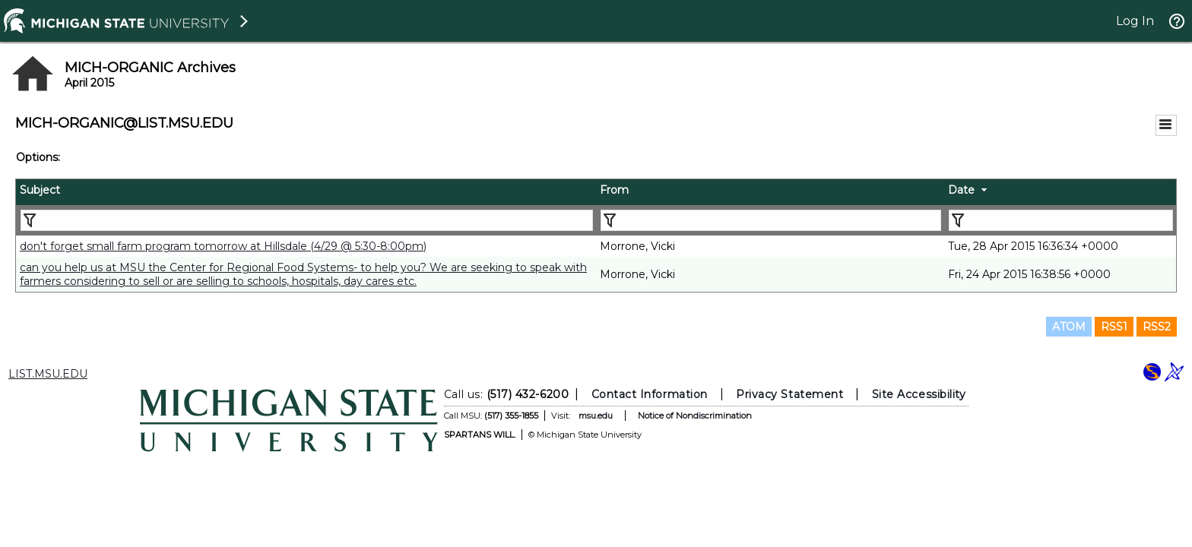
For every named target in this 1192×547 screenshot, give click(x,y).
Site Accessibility (919, 394)
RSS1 (1114, 327)
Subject (40, 190)
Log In (1135, 21)
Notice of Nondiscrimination (695, 415)
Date (961, 190)
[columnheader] (306, 192)
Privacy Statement (789, 394)
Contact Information (649, 394)
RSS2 (1157, 327)
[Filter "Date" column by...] (1061, 220)
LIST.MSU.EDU (47, 374)
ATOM (1069, 327)
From (614, 190)
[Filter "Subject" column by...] (307, 220)
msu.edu (596, 415)
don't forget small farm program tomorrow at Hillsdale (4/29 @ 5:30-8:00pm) (223, 246)
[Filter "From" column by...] (771, 220)
